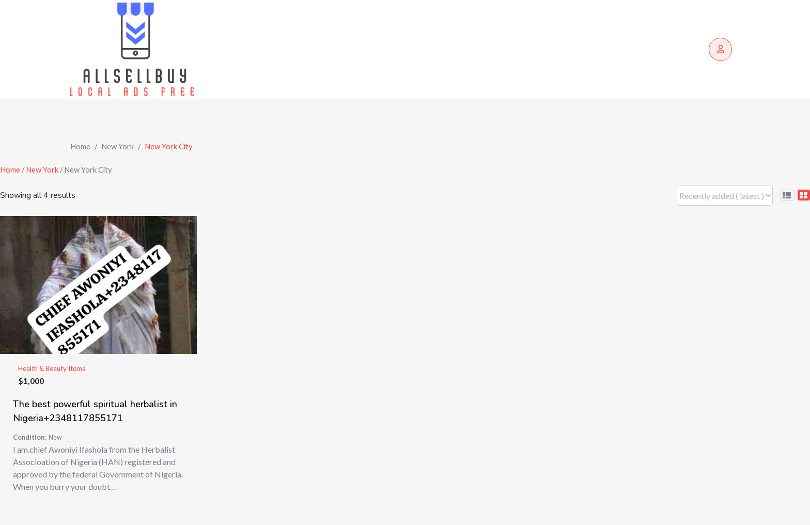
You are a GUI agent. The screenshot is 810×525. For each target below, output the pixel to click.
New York (117, 146)
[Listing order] (725, 195)
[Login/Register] (720, 49)
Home (80, 146)
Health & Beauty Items (51, 368)
